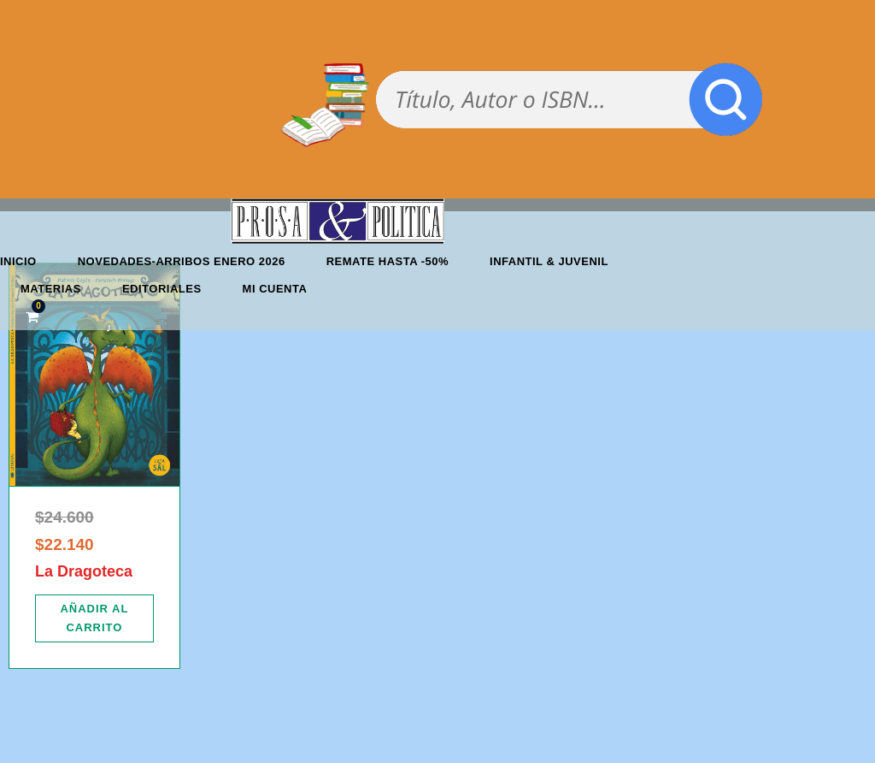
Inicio (18, 261)
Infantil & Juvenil (549, 261)
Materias (51, 288)
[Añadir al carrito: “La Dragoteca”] (94, 618)
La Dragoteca (83, 571)
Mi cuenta (275, 288)
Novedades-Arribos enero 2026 (181, 261)
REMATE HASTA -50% (387, 261)
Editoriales (162, 288)
